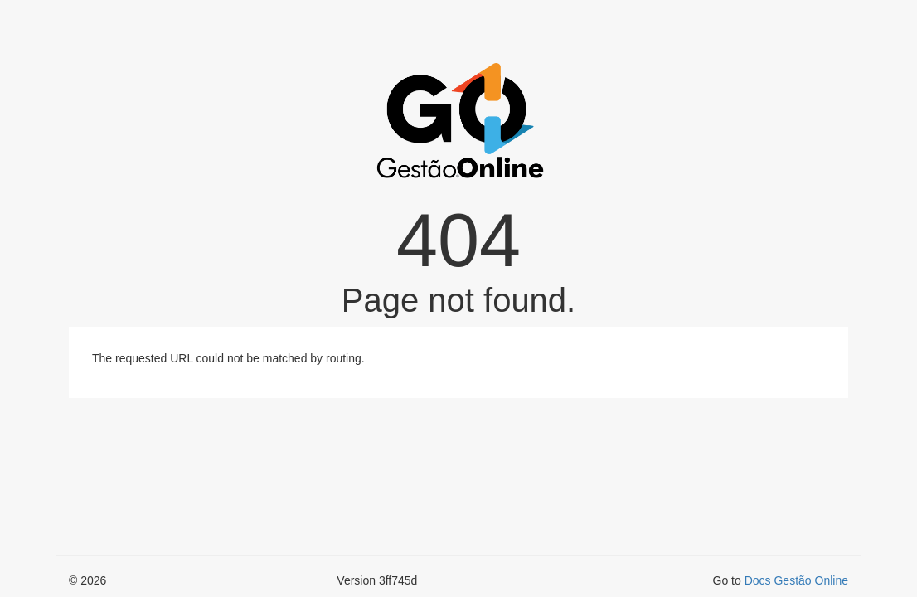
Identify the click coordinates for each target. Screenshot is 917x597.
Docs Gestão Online (796, 580)
